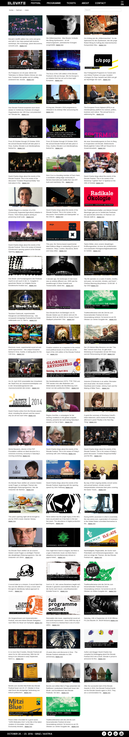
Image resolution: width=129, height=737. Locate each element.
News (27, 10)
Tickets (71, 3)
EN (122, 4)
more (22, 46)
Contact (100, 3)
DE (122, 2)
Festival (36, 2)
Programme (54, 3)
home (11, 10)
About (85, 3)
